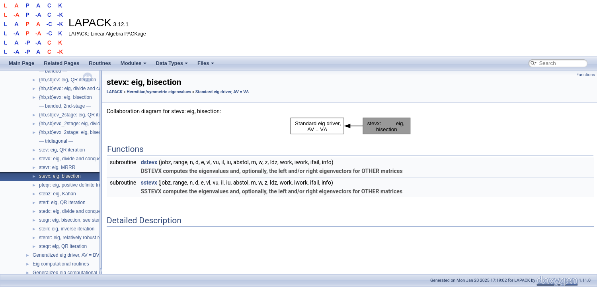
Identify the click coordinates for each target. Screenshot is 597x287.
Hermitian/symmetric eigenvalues (159, 91)
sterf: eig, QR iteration (62, 202)
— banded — (53, 71)
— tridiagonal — (56, 141)
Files (205, 63)
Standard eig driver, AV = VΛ (222, 91)
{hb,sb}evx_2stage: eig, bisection (74, 132)
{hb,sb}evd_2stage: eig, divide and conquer (85, 123)
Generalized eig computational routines (74, 272)
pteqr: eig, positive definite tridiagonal (78, 185)
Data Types (172, 63)
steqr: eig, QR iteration (63, 246)
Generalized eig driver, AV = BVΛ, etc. (73, 255)
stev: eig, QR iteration (62, 150)
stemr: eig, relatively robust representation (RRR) (91, 237)
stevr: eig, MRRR (57, 167)
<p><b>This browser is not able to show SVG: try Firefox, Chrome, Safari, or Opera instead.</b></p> (350, 126)
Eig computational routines (61, 264)
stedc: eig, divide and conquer (70, 211)
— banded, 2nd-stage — (65, 106)
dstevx (149, 162)
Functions (585, 74)
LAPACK (115, 91)
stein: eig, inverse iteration (66, 229)
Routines (100, 63)
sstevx (149, 182)
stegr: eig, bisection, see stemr (71, 220)
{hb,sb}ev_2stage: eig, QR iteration (76, 115)
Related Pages (61, 63)
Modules (133, 63)
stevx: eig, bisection (60, 176)
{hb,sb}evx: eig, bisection (65, 97)
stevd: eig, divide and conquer (70, 158)
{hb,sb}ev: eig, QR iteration (67, 80)
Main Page (21, 63)
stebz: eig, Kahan (57, 194)
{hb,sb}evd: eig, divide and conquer (76, 88)
